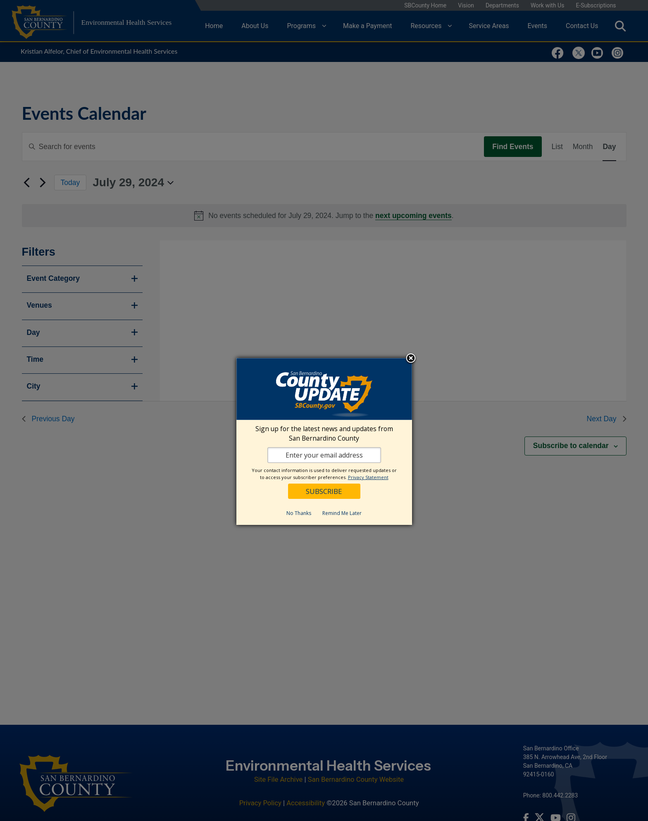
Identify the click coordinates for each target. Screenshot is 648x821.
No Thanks (298, 513)
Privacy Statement (368, 477)
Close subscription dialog (411, 359)
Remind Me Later (342, 513)
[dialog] (324, 441)
